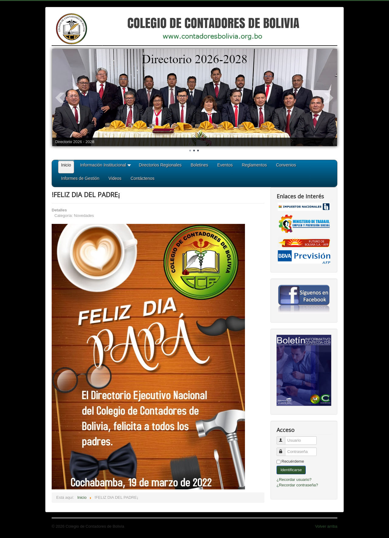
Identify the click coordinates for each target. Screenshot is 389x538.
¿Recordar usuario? (294, 479)
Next (329, 98)
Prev (60, 98)
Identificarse (291, 470)
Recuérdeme (292, 461)
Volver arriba (326, 526)
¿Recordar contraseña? (297, 485)
